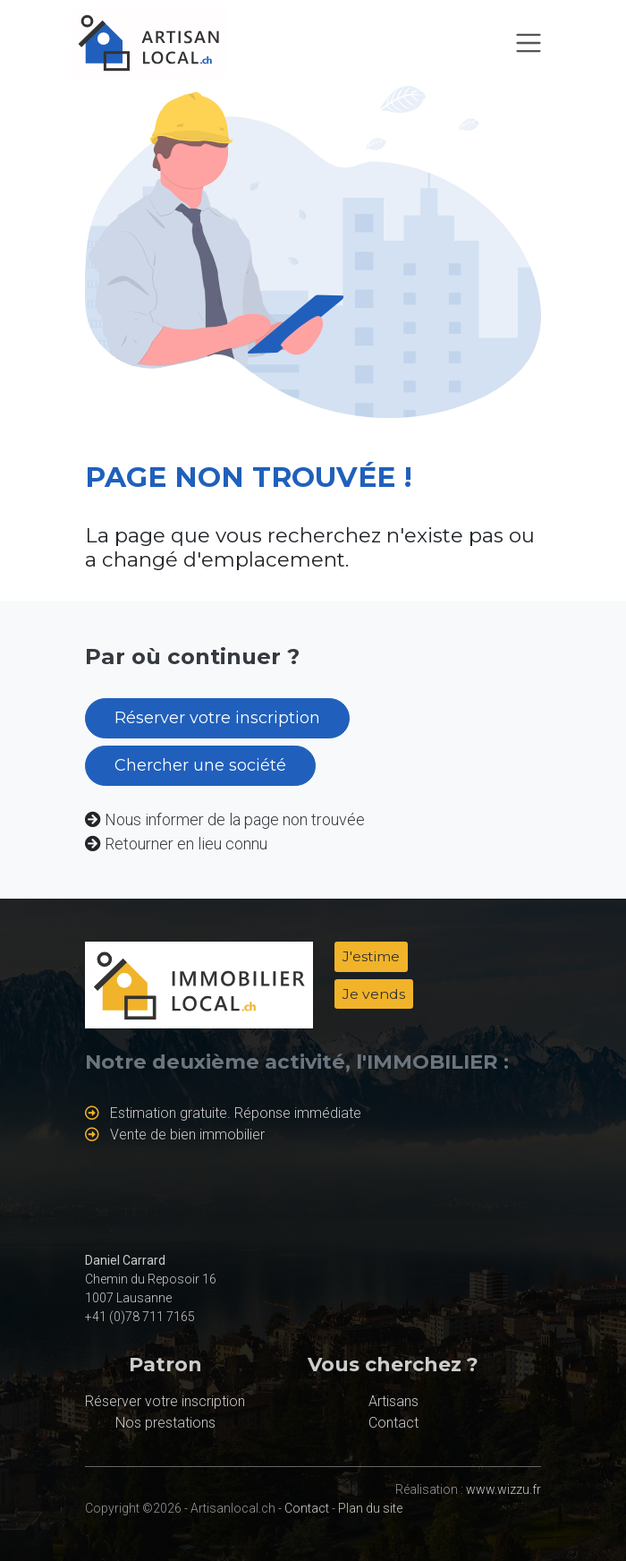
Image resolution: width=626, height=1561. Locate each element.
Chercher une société (200, 765)
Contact (393, 1422)
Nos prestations (165, 1422)
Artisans (393, 1401)
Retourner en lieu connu (186, 843)
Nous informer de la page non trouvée (235, 819)
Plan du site (370, 1508)
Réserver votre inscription (217, 718)
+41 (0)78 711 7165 (140, 1316)
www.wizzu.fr (503, 1489)
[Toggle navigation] (528, 43)
